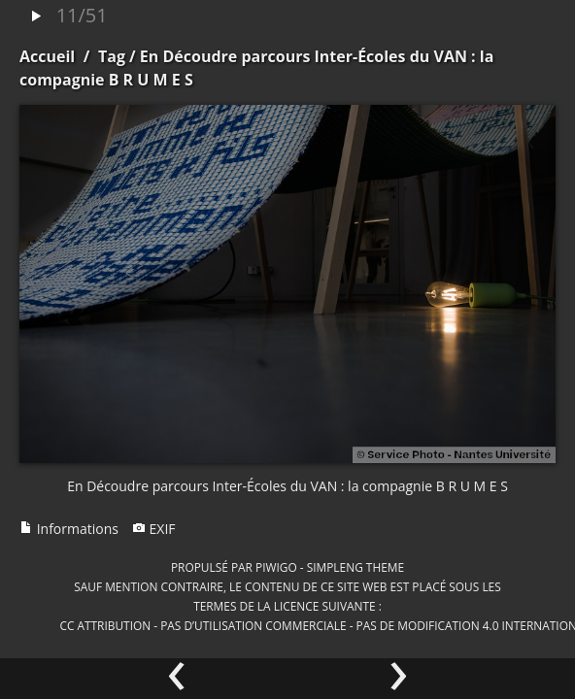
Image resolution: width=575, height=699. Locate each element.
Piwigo (276, 567)
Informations (68, 528)
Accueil (47, 56)
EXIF (154, 528)
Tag (111, 56)
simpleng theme (355, 567)
